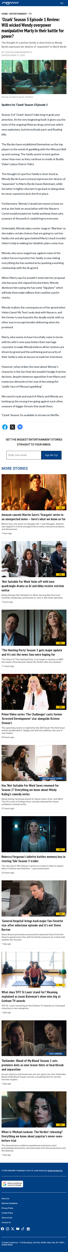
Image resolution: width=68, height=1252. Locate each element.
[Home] (10, 3)
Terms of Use (7, 1218)
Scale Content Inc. (55, 1171)
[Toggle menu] (63, 3)
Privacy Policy (7, 1208)
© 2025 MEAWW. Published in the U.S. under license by (25, 1171)
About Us (5, 1198)
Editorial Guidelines (10, 1203)
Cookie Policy (7, 1213)
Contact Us (6, 1222)
